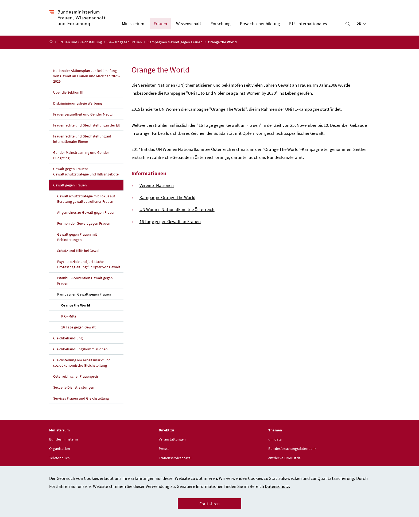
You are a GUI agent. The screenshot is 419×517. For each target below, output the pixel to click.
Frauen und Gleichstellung (81, 43)
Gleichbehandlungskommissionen (80, 350)
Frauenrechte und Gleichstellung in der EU (86, 126)
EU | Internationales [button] (308, 24)
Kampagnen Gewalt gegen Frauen (175, 43)
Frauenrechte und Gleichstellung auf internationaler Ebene (82, 140)
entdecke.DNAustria (284, 459)
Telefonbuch (59, 459)
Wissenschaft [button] (188, 24)
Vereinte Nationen (156, 187)
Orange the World (88, 306)
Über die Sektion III (68, 93)
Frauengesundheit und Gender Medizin (84, 115)
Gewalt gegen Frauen (125, 43)
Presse (164, 449)
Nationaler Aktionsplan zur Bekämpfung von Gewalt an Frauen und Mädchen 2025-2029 (86, 77)
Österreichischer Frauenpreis (76, 377)
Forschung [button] (221, 24)
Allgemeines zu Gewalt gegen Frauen (86, 213)
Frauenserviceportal (175, 459)
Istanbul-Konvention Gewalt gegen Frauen (85, 282)
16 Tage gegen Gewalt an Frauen (170, 223)
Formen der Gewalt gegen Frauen (83, 224)
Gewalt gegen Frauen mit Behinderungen (77, 238)
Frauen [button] (160, 24)
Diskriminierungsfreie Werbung (77, 104)
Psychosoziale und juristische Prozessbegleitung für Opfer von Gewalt (88, 266)
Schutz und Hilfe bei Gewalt (79, 252)
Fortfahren (209, 504)
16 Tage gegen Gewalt (78, 328)
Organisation (59, 449)
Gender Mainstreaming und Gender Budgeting (81, 156)
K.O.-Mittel (69, 317)
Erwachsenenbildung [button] (260, 24)
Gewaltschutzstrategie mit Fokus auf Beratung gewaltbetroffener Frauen (86, 200)
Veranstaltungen (172, 440)
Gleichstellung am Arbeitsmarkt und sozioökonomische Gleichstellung (82, 364)
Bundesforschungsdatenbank (292, 449)
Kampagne (167, 199)
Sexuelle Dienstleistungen (73, 388)
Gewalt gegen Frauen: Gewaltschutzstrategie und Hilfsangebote (86, 173)
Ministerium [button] (133, 24)
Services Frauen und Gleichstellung (81, 399)
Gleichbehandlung (68, 339)
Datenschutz (277, 486)
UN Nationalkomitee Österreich (177, 211)
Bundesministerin (63, 440)
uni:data (275, 440)
